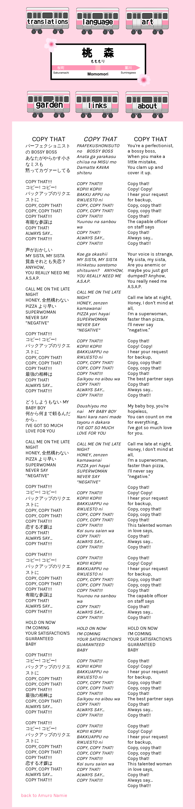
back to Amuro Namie (44, 795)
